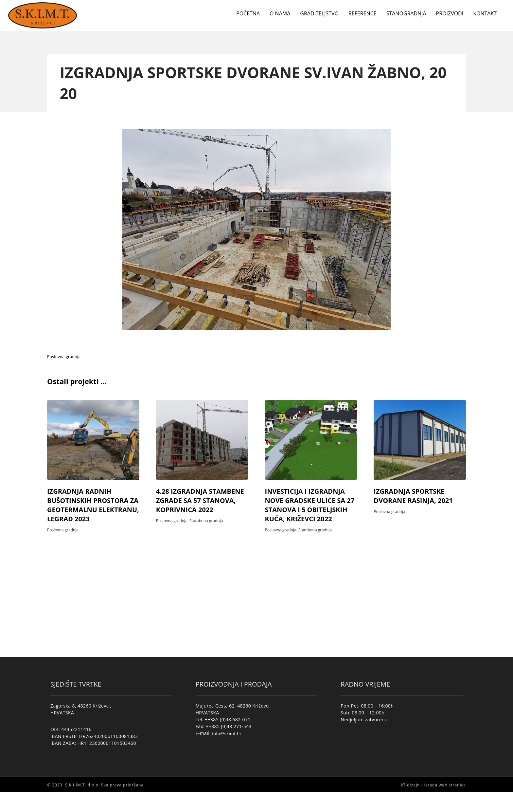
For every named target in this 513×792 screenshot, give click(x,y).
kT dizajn (410, 784)
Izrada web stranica (445, 784)
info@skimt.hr (226, 733)
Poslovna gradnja (63, 356)
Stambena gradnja (206, 520)
